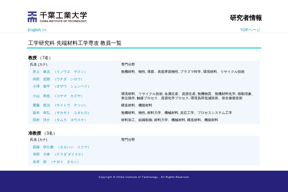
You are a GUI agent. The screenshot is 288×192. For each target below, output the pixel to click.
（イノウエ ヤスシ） (60, 72)
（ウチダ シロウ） (58, 79)
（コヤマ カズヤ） (58, 96)
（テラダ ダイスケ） (59, 154)
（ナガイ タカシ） (57, 162)
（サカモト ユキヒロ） (62, 113)
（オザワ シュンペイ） (62, 86)
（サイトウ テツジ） (60, 105)
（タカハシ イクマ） (62, 147)
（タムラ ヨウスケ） (60, 120)
